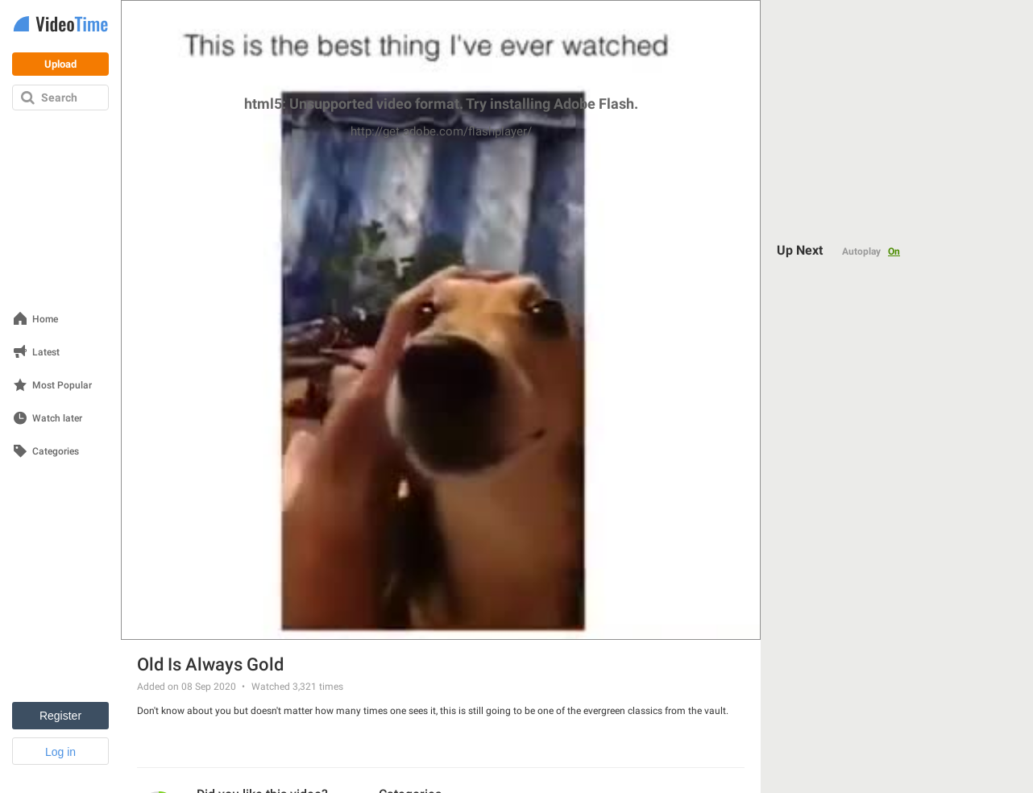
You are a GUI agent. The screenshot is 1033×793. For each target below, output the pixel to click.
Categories (55, 451)
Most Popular (62, 385)
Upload (60, 64)
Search (59, 97)
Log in (60, 751)
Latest (46, 352)
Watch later (57, 418)
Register (60, 715)
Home (45, 319)
